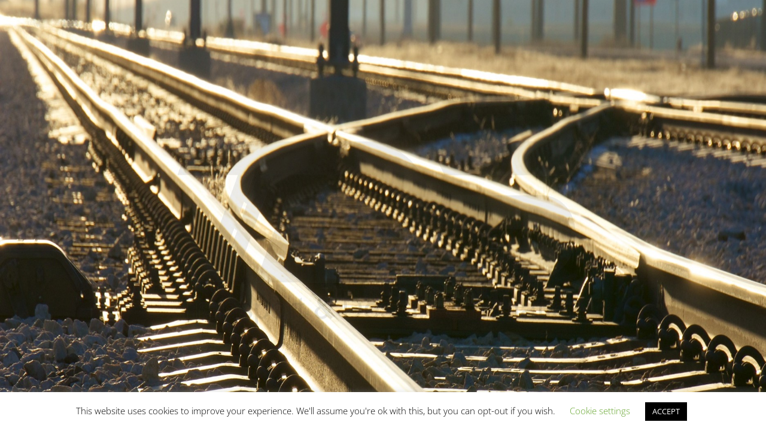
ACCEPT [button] (666, 411)
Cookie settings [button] (600, 411)
